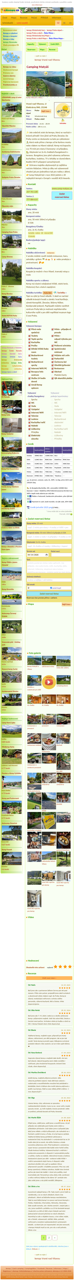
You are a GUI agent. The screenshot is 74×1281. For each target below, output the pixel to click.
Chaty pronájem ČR (11, 45)
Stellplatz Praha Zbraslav (11, 177)
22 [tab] (62, 94)
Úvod (4, 17)
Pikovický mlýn (7, 206)
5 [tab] (43, 91)
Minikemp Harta (8, 747)
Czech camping (17, 1268)
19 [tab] (51, 94)
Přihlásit (44, 17)
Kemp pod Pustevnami (10, 798)
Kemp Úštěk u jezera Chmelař (9, 563)
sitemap (15, 1271)
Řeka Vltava (48, 33)
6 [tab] (47, 91)
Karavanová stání (10, 30)
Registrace (7, 1271)
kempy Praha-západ (54, 30)
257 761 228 (31, 191)
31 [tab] (51, 97)
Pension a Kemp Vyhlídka (11, 773)
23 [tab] (65, 94)
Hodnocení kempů (10, 70)
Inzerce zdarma (9, 76)
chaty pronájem (38, 1277)
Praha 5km (47, 293)
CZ (58, 23)
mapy (25, 1277)
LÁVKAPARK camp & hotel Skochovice (11, 98)
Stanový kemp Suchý (9, 669)
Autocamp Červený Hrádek (9, 614)
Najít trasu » (46, 111)
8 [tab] (54, 91)
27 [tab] (36, 97)
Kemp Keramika (8, 589)
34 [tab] (62, 97)
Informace (56, 17)
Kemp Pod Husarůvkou (10, 469)
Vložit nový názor (49, 978)
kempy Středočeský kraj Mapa (38, 36)
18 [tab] (47, 94)
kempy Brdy (16, 363)
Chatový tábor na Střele (10, 528)
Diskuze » (35, 1249)
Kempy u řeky (8, 39)
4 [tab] (40, 91)
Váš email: (31, 584)
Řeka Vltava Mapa (56, 38)
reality (42, 1275)
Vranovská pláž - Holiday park (11, 643)
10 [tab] (62, 91)
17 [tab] (43, 94)
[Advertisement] (11, 888)
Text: (29, 559)
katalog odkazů (15, 1277)
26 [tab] (33, 97)
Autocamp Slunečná (9, 823)
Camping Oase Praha (9, 232)
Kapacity (30, 44)
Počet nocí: (55, 551)
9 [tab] (58, 91)
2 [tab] (33, 91)
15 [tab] (36, 94)
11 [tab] (65, 91)
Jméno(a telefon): (34, 576)
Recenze (23, 17)
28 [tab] (40, 97)
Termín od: (31, 551)
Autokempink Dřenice (10, 691)
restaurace (50, 253)
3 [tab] (36, 91)
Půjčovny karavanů (10, 82)
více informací (37, 5)
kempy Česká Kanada (12, 351)
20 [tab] (54, 94)
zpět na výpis (41, 56)
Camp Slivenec (7, 257)
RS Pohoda (6, 397)
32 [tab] (54, 97)
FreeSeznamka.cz (10, 85)
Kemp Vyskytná (7, 434)
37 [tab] (49, 100)
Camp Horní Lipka (8, 723)
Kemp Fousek (7, 850)
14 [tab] (33, 94)
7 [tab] (51, 91)
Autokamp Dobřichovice (11, 152)
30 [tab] (47, 97)
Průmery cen (8, 73)
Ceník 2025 (55, 44)
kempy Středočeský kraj (36, 30)
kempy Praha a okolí (34, 33)
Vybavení (42, 44)
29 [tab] (43, 97)
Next (70, 85)
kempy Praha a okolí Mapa (37, 38)
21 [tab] (58, 94)
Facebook (41, 1268)
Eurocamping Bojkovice (10, 453)
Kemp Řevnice (7, 294)
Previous (27, 85)
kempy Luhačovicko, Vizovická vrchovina (11, 367)
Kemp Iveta (6, 415)
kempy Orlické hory (12, 357)
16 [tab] (40, 94)
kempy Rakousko (63, 1277)
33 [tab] (58, 97)
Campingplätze (30, 1268)
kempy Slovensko (10, 42)
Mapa (13, 17)
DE (64, 23)
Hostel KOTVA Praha (9, 316)
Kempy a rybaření (10, 33)
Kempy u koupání (10, 36)
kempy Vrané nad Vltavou (47, 59)
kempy (8, 1268)
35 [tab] (65, 97)
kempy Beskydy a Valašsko (12, 348)
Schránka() (7, 23)
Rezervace (31, 50)
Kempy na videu (9, 67)
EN (70, 23)
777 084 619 (31, 199)
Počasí (34, 17)
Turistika (61, 292)
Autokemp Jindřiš (8, 508)
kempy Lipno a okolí (9, 372)
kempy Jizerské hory (12, 354)
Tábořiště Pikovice (9, 126)
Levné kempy (8, 79)
